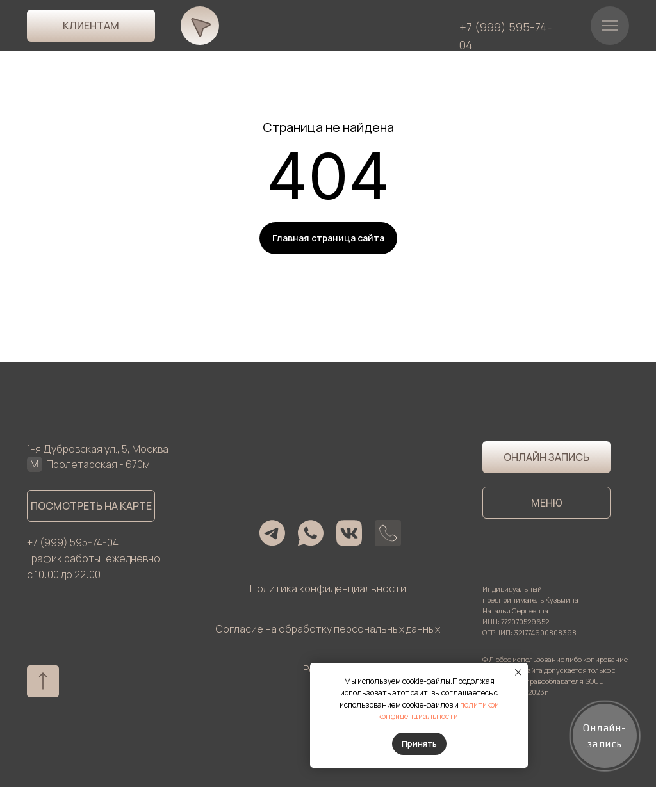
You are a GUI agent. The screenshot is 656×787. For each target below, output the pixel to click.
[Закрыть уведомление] (518, 672)
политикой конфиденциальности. (438, 710)
